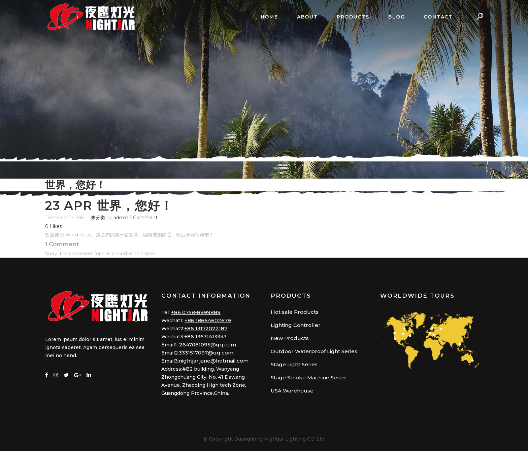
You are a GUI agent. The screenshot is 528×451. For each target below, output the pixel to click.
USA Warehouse (292, 390)
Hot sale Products (295, 312)
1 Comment (144, 218)
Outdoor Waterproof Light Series (314, 351)
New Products (290, 338)
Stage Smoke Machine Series (308, 377)
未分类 (98, 218)
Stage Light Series (294, 364)
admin (120, 218)
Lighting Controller (296, 325)
